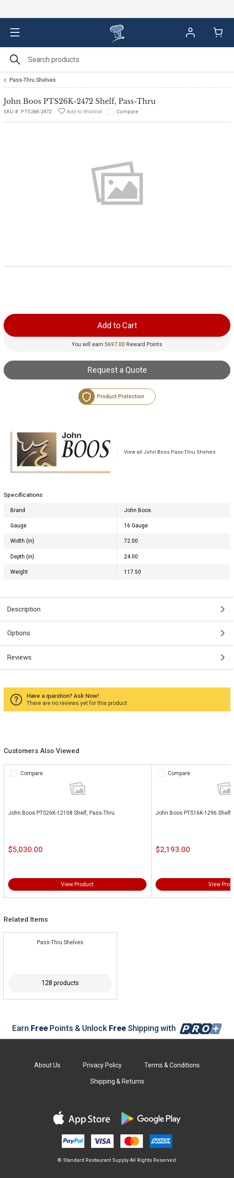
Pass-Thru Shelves (32, 80)
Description (24, 609)
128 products (60, 982)
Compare (127, 112)
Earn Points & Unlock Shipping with (117, 1028)
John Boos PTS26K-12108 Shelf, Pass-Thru (61, 813)
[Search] (117, 59)
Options (18, 633)
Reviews (19, 657)
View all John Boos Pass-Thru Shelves (170, 452)
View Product (77, 884)
